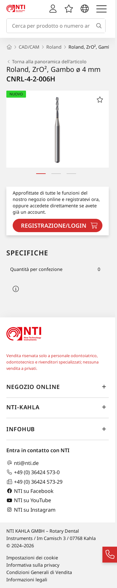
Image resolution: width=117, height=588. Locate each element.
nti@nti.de (22, 463)
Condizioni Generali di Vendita (39, 572)
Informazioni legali (26, 580)
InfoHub (57, 429)
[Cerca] (100, 26)
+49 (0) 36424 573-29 (34, 482)
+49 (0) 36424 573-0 (33, 472)
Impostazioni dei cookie (32, 558)
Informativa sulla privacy (32, 565)
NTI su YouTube (28, 500)
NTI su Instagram (30, 510)
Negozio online (57, 387)
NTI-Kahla (57, 407)
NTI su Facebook (30, 491)
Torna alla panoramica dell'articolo (46, 61)
